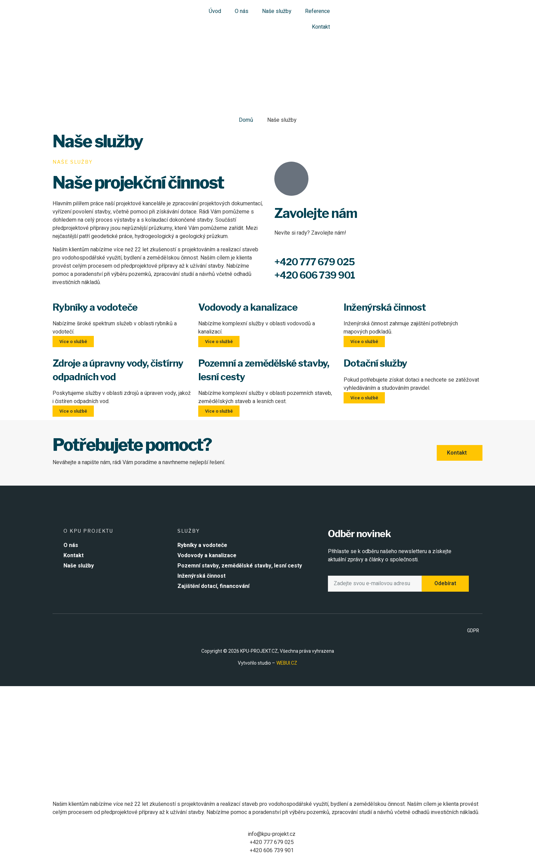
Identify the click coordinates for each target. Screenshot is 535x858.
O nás (241, 11)
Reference (317, 11)
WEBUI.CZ (286, 663)
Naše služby (276, 11)
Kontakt (321, 27)
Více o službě (73, 341)
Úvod (215, 11)
